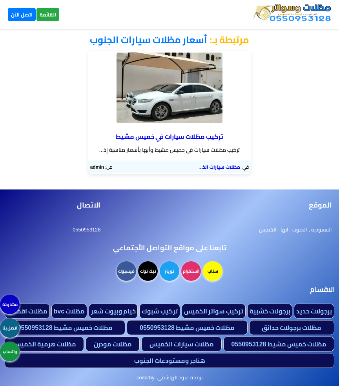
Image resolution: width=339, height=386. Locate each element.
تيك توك (148, 271)
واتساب (10, 351)
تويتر (169, 271)
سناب (213, 271)
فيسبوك (126, 271)
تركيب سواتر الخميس (213, 311)
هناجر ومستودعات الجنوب (169, 360)
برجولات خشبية (270, 311)
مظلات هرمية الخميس (44, 344)
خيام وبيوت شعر (113, 311)
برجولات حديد (314, 311)
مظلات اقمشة (27, 311)
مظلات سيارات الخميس (215, 166)
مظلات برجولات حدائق (291, 327)
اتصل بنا (9, 328)
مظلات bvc (69, 311)
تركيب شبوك (160, 311)
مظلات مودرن (113, 344)
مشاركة (10, 304)
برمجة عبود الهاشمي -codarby (169, 377)
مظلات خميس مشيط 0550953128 (187, 327)
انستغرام (191, 271)
